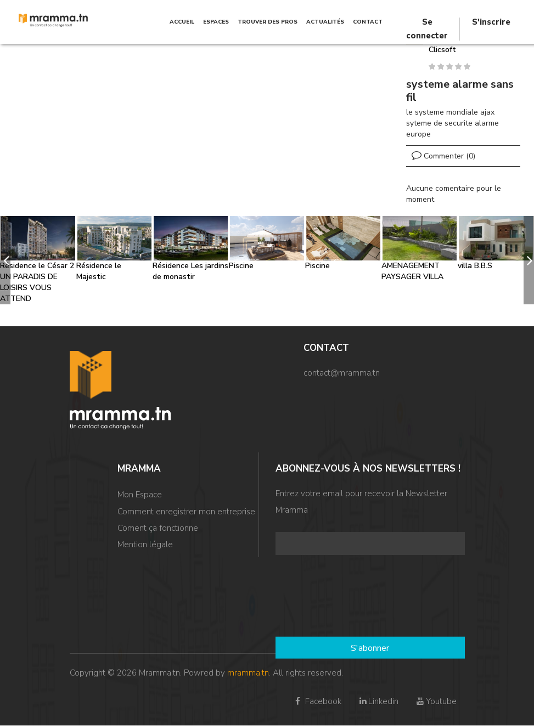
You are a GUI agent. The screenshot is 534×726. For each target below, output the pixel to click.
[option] (38, 260)
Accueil (182, 22)
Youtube (435, 701)
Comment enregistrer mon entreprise (186, 512)
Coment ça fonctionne (157, 529)
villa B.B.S (475, 265)
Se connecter (427, 22)
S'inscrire (491, 22)
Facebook (317, 701)
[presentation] (321, 597)
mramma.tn (248, 672)
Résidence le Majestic (98, 271)
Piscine (241, 265)
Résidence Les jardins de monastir (190, 271)
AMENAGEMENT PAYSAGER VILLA (412, 271)
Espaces (216, 22)
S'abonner (370, 648)
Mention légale (145, 547)
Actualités (325, 22)
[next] (529, 260)
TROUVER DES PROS (267, 22)
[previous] (5, 260)
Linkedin (378, 701)
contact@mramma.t (339, 372)
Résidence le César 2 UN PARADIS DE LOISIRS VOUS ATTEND (37, 282)
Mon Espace (139, 494)
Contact (368, 22)
